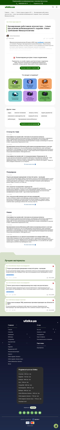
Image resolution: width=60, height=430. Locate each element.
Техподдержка (40, 334)
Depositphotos (40, 347)
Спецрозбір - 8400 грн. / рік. (25, 385)
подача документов (46, 112)
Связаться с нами (41, 332)
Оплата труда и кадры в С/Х (15, 21)
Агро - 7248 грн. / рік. (24, 382)
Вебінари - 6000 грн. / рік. (25, 390)
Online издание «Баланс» (14, 356)
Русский (33, 407)
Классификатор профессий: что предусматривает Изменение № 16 (27, 156)
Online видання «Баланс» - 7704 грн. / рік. (29, 396)
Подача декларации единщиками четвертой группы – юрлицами (26, 177)
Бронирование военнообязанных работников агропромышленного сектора (29, 146)
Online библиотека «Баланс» (15, 361)
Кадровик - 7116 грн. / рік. (25, 376)
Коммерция (11, 334)
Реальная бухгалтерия (13, 351)
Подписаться (37, 3)
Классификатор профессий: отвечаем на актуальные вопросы (25, 136)
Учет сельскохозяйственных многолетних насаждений (23, 196)
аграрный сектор (33, 116)
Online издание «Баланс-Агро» (15, 359)
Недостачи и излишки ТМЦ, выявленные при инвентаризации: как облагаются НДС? (30, 303)
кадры (9, 112)
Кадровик (10, 346)
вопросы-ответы (33, 112)
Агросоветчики (11, 341)
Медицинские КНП (12, 349)
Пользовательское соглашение (44, 339)
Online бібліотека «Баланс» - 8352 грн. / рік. (29, 393)
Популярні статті (23, 401)
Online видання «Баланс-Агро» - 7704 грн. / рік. (30, 398)
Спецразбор (11, 339)
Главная (10, 329)
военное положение (20, 112)
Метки (9, 364)
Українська (26, 407)
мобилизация (11, 119)
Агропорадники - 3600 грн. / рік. (26, 387)
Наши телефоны (41, 337)
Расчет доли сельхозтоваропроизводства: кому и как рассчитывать (27, 285)
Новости (10, 354)
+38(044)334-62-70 (23, 3)
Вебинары (10, 337)
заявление (44, 116)
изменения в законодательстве (16, 116)
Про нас (39, 329)
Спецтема (10, 332)
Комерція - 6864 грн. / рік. (25, 379)
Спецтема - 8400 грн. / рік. (25, 374)
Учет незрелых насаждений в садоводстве (19, 186)
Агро (8, 21)
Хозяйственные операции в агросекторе (17, 299)
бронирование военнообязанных (28, 119)
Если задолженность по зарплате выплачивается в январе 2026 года (27, 236)
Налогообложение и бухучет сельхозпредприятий (19, 265)
